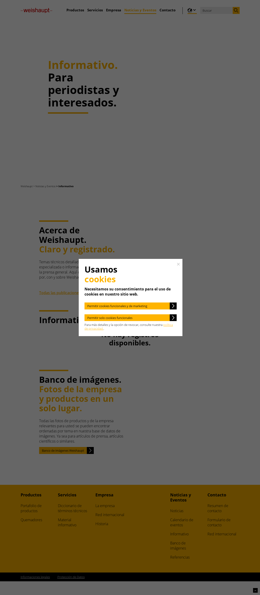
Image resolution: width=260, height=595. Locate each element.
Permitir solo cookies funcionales (109, 318)
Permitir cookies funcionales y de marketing (117, 306)
